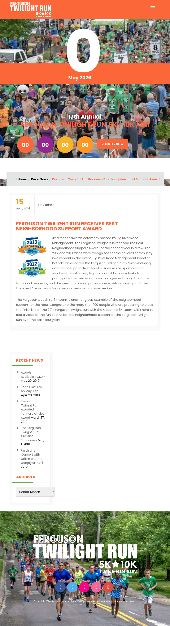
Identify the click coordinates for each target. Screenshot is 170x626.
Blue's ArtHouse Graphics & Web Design (117, 601)
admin (50, 205)
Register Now (112, 144)
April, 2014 (23, 204)
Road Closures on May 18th (31, 389)
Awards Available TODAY (33, 374)
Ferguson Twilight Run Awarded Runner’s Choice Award (33, 409)
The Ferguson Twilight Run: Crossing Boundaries (31, 434)
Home (21, 179)
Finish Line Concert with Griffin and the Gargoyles (31, 456)
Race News (39, 179)
